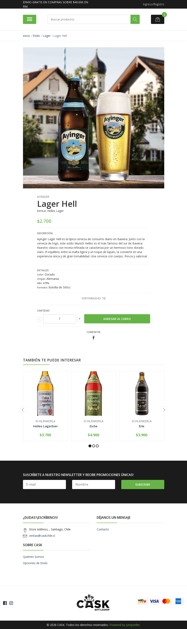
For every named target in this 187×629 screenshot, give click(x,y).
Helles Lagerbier (45, 426)
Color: (41, 274)
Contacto (103, 529)
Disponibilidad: (91, 298)
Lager (47, 36)
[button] (90, 445)
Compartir (93, 332)
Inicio (26, 36)
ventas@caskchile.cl (42, 536)
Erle (141, 426)
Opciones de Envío (35, 563)
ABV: (40, 283)
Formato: (43, 287)
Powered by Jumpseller (124, 625)
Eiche (93, 426)
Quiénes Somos (33, 557)
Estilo (36, 36)
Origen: (41, 279)
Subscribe (142, 484)
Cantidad (43, 310)
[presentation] (23, 410)
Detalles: (43, 270)
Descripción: (45, 233)
